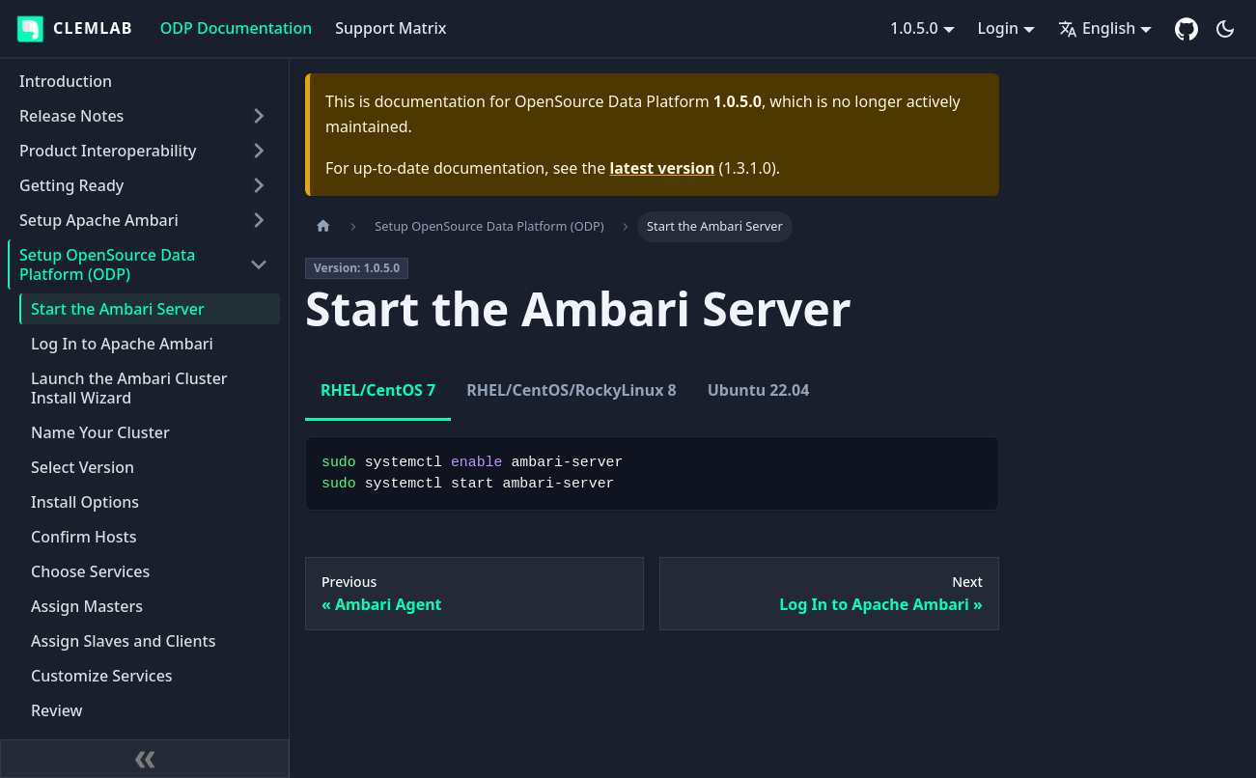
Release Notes (71, 115)
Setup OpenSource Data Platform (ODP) (107, 264)
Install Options (85, 502)
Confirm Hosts (84, 536)
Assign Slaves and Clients (123, 641)
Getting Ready (71, 185)
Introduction (65, 81)
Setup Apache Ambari (99, 220)
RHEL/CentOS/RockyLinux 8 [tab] (571, 390)
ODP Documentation (236, 28)
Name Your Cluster (100, 432)
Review (57, 710)
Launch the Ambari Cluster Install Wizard (129, 388)
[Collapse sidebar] (145, 758)
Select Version (82, 467)
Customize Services (102, 675)
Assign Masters (87, 606)
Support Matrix (390, 28)
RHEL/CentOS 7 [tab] (378, 390)
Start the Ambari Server (118, 309)
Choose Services (90, 571)
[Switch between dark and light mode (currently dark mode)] (1225, 29)
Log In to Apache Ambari (122, 343)
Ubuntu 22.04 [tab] (759, 390)
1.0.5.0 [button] (914, 28)
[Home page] (323, 226)
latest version (661, 168)
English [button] (1096, 28)
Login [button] (998, 28)
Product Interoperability (107, 150)
